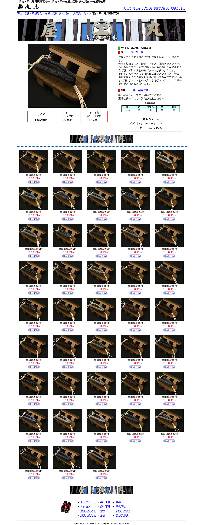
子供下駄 (121, 506)
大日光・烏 (79, 13)
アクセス (147, 8)
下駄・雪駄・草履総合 (29, 13)
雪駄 (102, 510)
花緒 (118, 502)
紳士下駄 (105, 502)
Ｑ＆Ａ (136, 8)
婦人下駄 (105, 506)
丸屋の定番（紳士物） (57, 13)
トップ (127, 8)
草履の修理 (122, 515)
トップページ (88, 502)
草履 (102, 515)
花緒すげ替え (123, 510)
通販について (161, 8)
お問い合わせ (178, 8)
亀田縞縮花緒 (140, 90)
